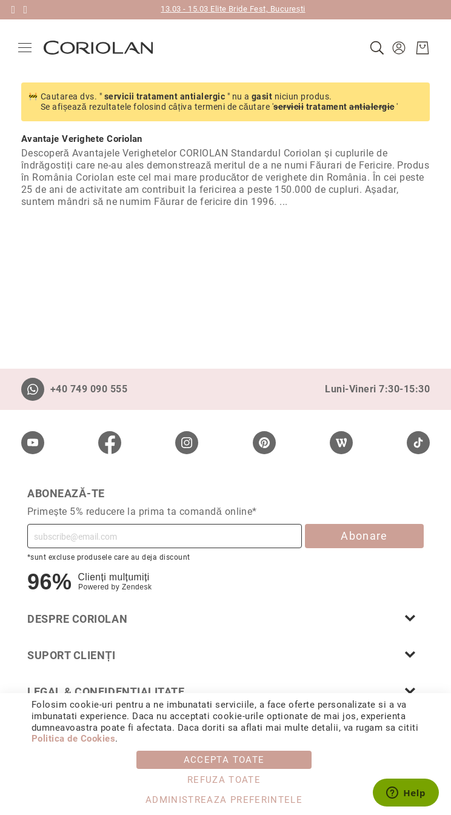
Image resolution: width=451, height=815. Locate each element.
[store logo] (101, 48)
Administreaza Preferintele (223, 799)
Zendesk (137, 587)
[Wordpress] (341, 442)
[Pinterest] (264, 442)
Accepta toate (224, 759)
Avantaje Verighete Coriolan (81, 138)
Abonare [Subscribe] (364, 535)
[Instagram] (186, 442)
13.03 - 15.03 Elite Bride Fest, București (233, 8)
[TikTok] (418, 442)
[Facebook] (109, 442)
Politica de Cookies (73, 738)
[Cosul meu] (419, 48)
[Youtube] (32, 442)
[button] (397, 48)
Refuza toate (224, 779)
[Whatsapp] (32, 389)
